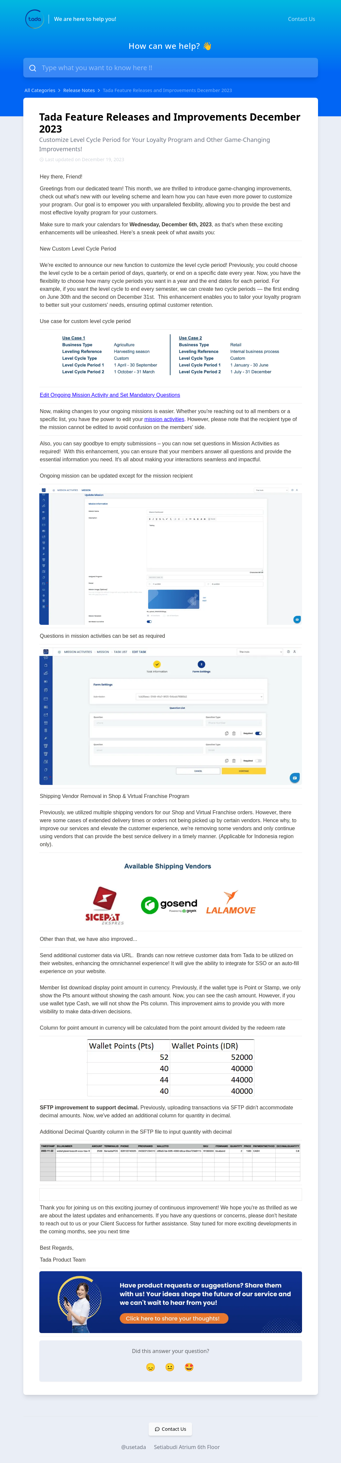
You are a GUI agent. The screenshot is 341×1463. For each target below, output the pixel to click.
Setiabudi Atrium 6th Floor (187, 1447)
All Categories (40, 90)
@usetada (133, 1447)
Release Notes (79, 90)
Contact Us (301, 19)
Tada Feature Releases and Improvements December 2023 (167, 90)
